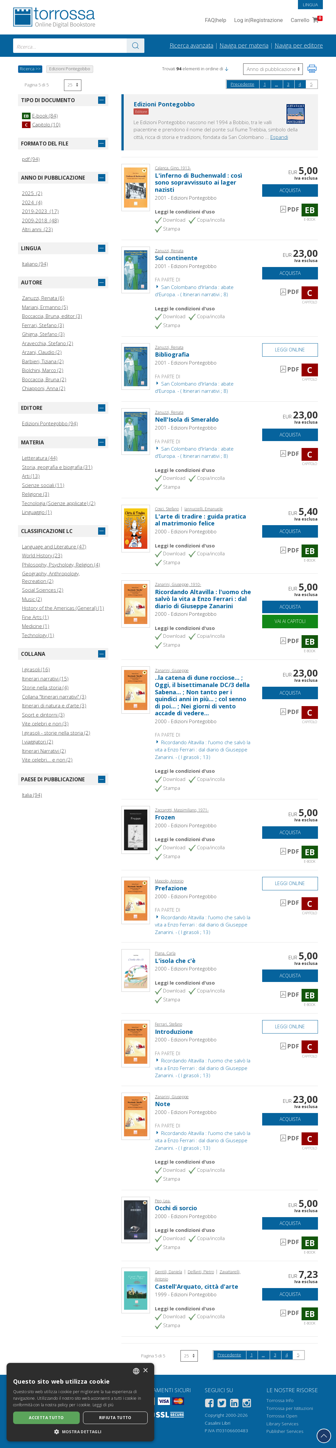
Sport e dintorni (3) (43, 714)
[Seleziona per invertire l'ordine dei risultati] (273, 69)
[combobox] (78, 45)
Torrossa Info (280, 1400)
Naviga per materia (244, 45)
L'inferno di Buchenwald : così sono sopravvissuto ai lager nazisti (198, 182)
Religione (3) (35, 494)
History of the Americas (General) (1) (63, 608)
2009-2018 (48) (40, 220)
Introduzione (174, 1032)
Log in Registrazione (258, 20)
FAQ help (215, 20)
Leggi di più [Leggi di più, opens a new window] (103, 1405)
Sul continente (176, 258)
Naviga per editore (299, 45)
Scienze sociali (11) (43, 485)
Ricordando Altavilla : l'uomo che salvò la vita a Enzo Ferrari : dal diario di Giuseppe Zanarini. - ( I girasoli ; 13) (202, 749)
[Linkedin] (234, 1404)
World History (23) (42, 555)
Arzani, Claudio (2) (42, 352)
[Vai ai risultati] (135, 45)
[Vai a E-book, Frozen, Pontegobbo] (135, 829)
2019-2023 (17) (40, 211)
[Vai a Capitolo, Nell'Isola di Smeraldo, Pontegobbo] (135, 431)
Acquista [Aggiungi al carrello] (290, 190)
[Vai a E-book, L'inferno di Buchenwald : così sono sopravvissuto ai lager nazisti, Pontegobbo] (135, 187)
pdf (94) (31, 159)
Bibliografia (172, 354)
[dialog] (80, 1402)
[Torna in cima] (324, 1436)
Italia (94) (32, 794)
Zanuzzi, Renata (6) (43, 298)
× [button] (145, 1370)
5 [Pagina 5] (311, 84)
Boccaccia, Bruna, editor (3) (52, 316)
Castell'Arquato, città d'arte (196, 1286)
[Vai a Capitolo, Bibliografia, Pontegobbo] (135, 366)
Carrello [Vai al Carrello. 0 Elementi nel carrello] (306, 20)
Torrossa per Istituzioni (289, 1408)
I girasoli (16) (36, 669)
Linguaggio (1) (37, 512)
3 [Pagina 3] (288, 84)
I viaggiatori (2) (37, 741)
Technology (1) (38, 635)
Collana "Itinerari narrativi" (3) (54, 696)
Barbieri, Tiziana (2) (43, 361)
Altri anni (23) (37, 229)
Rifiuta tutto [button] (115, 1417)
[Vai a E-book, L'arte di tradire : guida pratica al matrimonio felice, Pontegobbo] (135, 528)
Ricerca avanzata (191, 45)
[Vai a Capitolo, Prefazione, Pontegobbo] (135, 900)
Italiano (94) (35, 263)
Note (162, 1104)
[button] (226, 69)
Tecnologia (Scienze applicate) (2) (58, 503)
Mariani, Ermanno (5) (45, 307)
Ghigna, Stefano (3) (43, 334)
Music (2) (32, 599)
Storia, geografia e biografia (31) (57, 467)
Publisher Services (284, 1431)
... (276, 84)
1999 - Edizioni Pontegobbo (186, 1294)
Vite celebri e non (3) (45, 723)
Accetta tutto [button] (46, 1417)
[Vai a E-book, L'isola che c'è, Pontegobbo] (135, 970)
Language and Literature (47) (54, 546)
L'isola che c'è (175, 961)
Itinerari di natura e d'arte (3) (54, 705)
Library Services (282, 1424)
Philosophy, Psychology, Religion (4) (61, 564)
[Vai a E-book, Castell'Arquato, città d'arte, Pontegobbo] (135, 1289)
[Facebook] (209, 1404)
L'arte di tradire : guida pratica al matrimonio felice (200, 519)
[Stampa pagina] (312, 68)
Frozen (165, 817)
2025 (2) (32, 193)
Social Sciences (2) (42, 590)
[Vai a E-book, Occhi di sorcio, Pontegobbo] (135, 1219)
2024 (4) (32, 202)
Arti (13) (31, 476)
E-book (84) (40, 115)
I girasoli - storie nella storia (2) (56, 732)
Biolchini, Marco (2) (42, 370)
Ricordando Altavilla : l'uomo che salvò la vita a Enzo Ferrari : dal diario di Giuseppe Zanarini (203, 599)
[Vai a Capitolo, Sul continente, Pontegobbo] (135, 269)
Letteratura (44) (39, 458)
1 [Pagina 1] (264, 84)
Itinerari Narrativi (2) (44, 750)
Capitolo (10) (41, 124)
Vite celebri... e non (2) (47, 759)
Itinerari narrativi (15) (45, 678)
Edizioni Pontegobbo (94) (50, 423)
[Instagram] (246, 1404)
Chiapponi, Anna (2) (43, 388)
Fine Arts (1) (35, 617)
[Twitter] (221, 1404)
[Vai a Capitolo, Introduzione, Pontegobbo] (135, 1043)
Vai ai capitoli (290, 621)
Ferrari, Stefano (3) (43, 325)
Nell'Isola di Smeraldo (187, 419)
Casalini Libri (217, 1423)
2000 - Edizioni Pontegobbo (186, 531)
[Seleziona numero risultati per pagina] (72, 85)
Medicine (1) (35, 626)
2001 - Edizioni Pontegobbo (186, 197)
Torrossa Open (281, 1416)
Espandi (279, 137)
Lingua (310, 5)
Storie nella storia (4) (45, 687)
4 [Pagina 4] (300, 84)
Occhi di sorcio (176, 1208)
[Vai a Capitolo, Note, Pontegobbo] (135, 1115)
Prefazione (171, 888)
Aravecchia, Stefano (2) (47, 343)
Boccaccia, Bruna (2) (44, 379)
